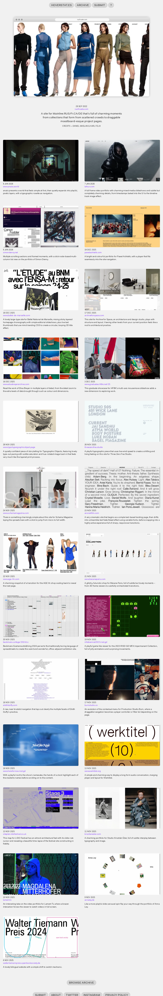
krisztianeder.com (93, 834)
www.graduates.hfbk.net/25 (97, 384)
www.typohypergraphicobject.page (19, 447)
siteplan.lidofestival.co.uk (14, 834)
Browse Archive (81, 982)
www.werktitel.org (93, 771)
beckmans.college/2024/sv (15, 642)
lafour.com (89, 187)
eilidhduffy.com (10, 705)
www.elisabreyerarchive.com (16, 384)
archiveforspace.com (94, 316)
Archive (83, 5)
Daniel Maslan (80, 126)
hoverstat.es (61, 5)
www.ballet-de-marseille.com (16, 316)
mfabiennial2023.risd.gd (96, 642)
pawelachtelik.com (93, 253)
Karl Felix (95, 126)
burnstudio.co (91, 705)
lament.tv (7, 900)
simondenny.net (10, 253)
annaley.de (89, 900)
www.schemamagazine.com (16, 513)
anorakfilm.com (92, 513)
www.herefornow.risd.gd (14, 771)
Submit (99, 5)
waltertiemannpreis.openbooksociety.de (21, 963)
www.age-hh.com (11, 579)
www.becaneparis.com (95, 579)
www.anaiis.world (11, 187)
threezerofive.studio (94, 447)
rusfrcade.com (81, 109)
